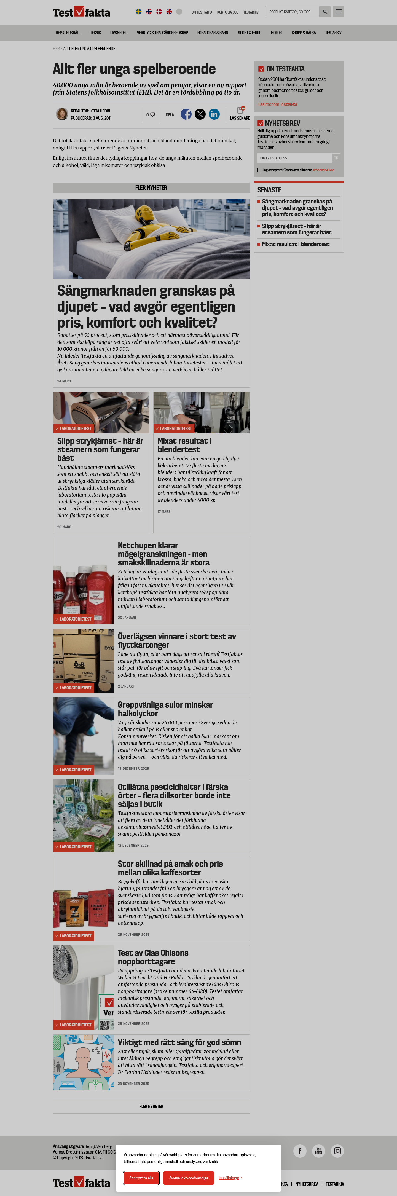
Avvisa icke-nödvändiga (188, 1178)
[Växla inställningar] (230, 1177)
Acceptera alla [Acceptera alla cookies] (141, 1178)
